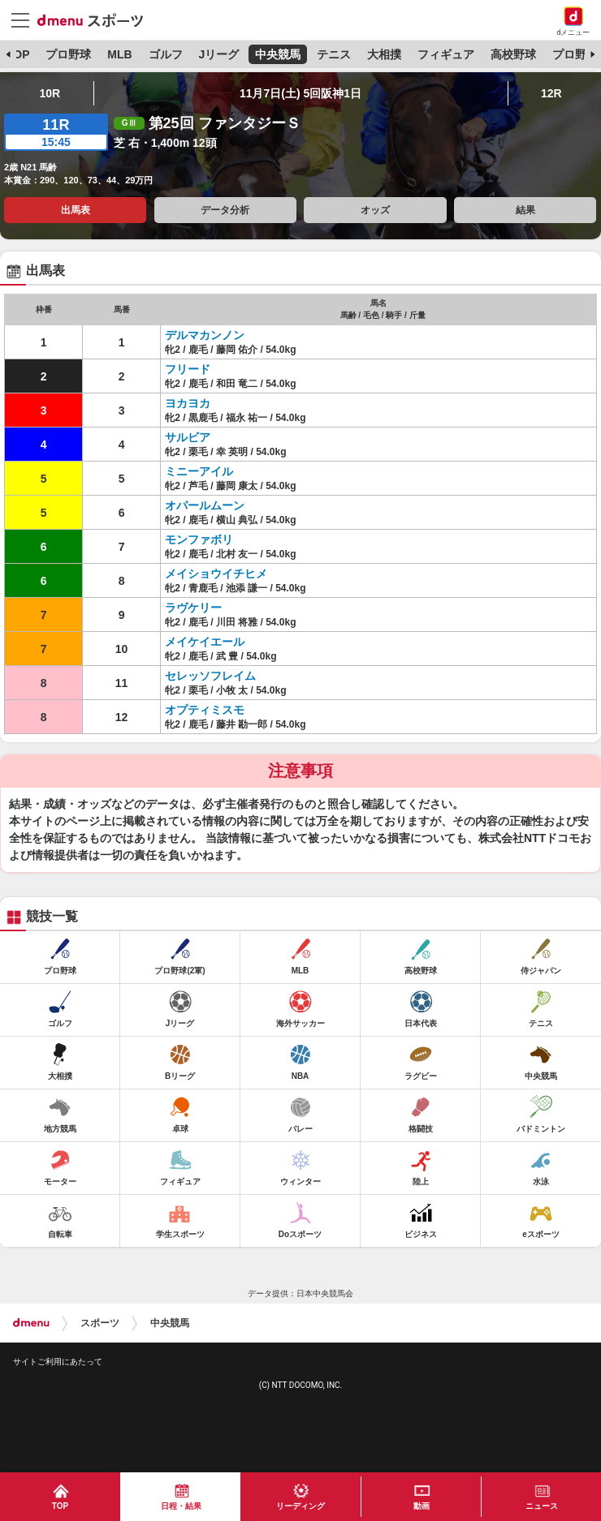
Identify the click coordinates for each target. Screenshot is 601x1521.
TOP (18, 54)
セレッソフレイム (210, 675)
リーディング (300, 1506)
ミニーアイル (199, 471)
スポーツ (99, 1323)
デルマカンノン (204, 335)
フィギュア (445, 54)
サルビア (187, 437)
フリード (187, 369)
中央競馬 (277, 54)
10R (49, 93)
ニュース (541, 1506)
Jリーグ (218, 54)
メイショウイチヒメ (216, 573)
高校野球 (513, 54)
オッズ (375, 210)
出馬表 (75, 210)
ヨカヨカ (187, 403)
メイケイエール (204, 641)
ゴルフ (166, 54)
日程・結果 (181, 1506)
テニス (334, 54)
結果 (525, 210)
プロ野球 (68, 54)
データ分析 (225, 210)
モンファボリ (199, 539)
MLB (119, 54)
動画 (421, 1506)
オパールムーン (204, 505)
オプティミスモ (204, 709)
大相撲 (384, 54)
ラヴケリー (193, 607)
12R (551, 93)
